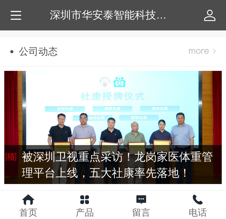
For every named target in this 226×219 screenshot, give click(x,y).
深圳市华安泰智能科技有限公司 (124, 15)
